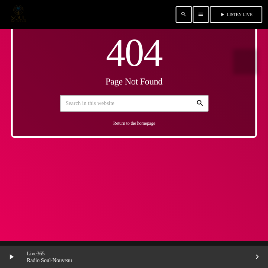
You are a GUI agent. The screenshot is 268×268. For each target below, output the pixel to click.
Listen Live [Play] (235, 14)
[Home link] (18, 14)
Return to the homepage (134, 123)
